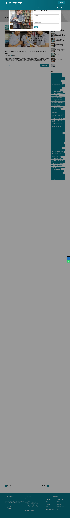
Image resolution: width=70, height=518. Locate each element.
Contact (63, 7)
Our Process (53, 7)
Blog (58, 7)
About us (40, 7)
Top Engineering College (13, 2)
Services (46, 7)
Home (34, 7)
